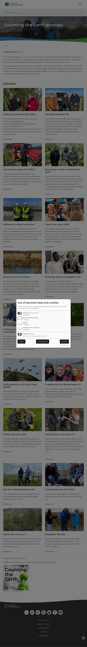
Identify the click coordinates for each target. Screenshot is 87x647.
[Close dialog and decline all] (69, 300)
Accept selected (42, 341)
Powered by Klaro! (64, 345)
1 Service (26, 320)
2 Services (26, 315)
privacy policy (35, 308)
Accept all (64, 341)
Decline (21, 341)
